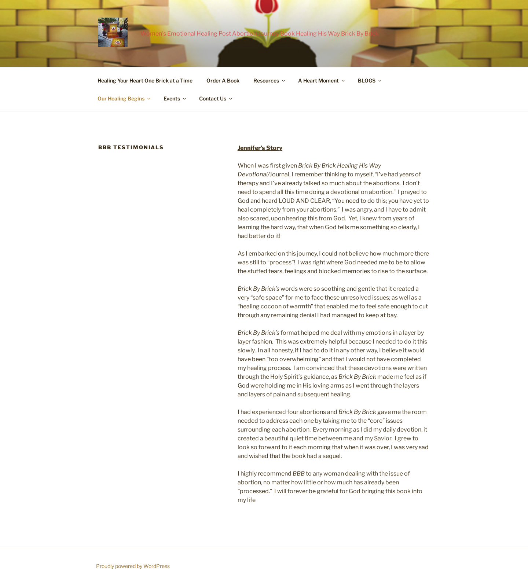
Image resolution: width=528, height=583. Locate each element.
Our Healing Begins (124, 98)
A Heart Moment (322, 80)
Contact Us (216, 98)
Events (175, 98)
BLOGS (370, 80)
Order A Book (222, 80)
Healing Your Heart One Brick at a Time (145, 80)
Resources (269, 80)
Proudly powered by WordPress (133, 566)
